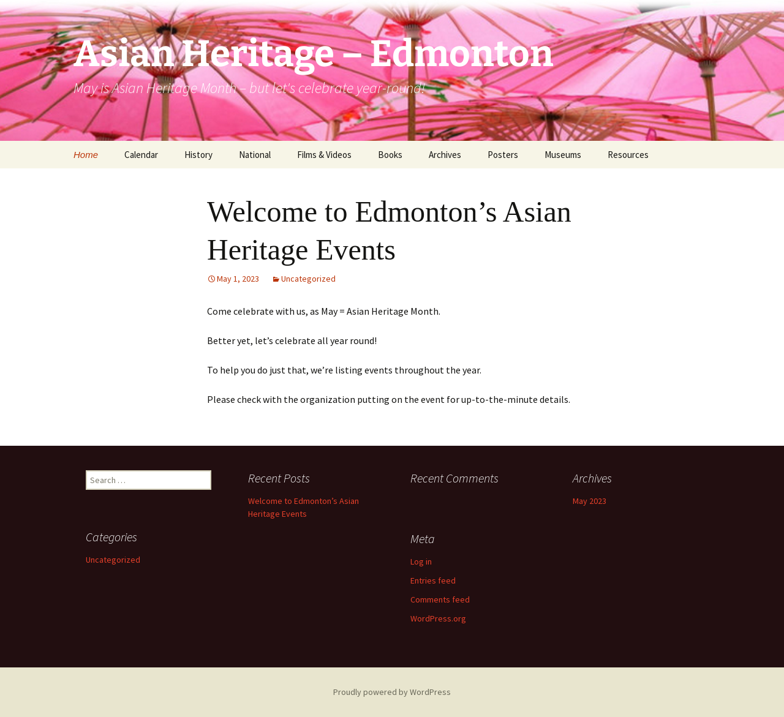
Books (390, 154)
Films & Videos (324, 154)
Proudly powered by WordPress (392, 691)
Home (86, 154)
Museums (563, 154)
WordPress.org (438, 618)
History (198, 154)
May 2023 (589, 500)
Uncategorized (308, 278)
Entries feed (433, 580)
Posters (503, 154)
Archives (445, 154)
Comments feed (440, 599)
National (255, 154)
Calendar (141, 154)
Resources (628, 154)
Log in (421, 561)
